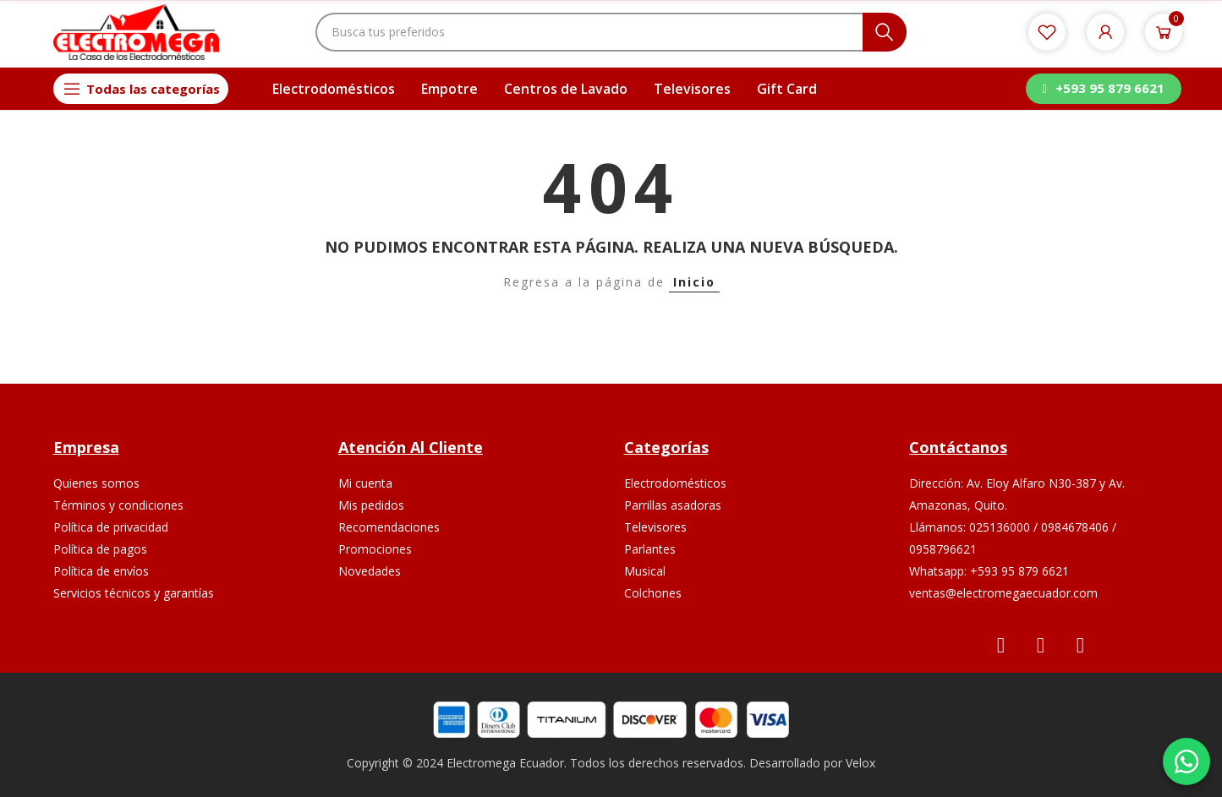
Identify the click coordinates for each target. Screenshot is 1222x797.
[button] (1103, 89)
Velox (860, 763)
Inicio (694, 282)
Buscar (885, 32)
